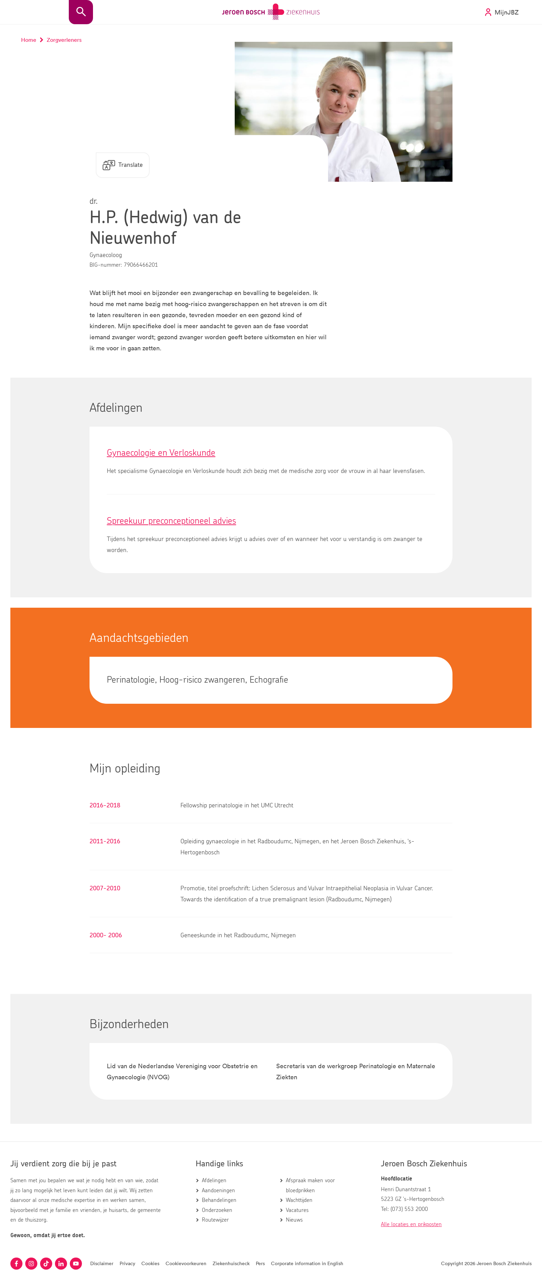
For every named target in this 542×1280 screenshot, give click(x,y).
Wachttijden (299, 1200)
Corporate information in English (307, 1263)
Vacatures (297, 1210)
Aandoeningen (218, 1190)
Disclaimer (101, 1263)
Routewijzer (215, 1220)
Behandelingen (219, 1200)
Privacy (127, 1263)
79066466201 (141, 265)
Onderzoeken (217, 1210)
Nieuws (294, 1220)
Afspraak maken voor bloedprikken (310, 1185)
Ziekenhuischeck (231, 1263)
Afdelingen (214, 1181)
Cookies (150, 1263)
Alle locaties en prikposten (411, 1224)
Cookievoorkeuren (186, 1263)
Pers (260, 1263)
